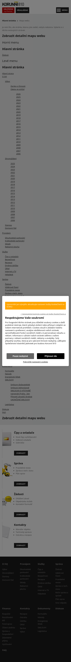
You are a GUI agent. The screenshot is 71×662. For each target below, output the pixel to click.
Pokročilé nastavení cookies (35, 361)
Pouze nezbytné (20, 356)
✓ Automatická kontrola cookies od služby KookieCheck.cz (43, 314)
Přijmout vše (51, 356)
